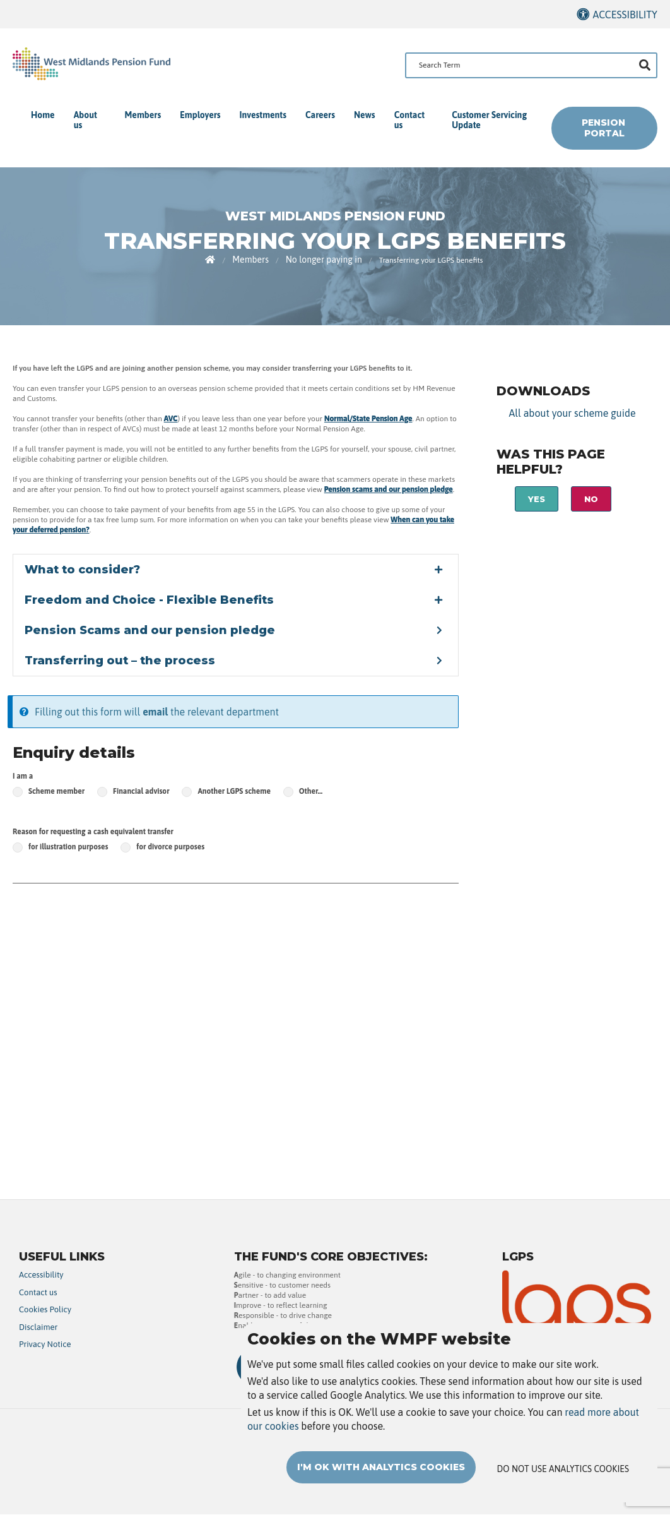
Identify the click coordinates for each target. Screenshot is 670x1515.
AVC (171, 418)
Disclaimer (38, 1327)
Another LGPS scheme (234, 791)
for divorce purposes (170, 846)
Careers (320, 115)
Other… (310, 791)
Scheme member (56, 791)
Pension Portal (605, 128)
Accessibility (624, 14)
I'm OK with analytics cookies (381, 1467)
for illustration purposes (68, 846)
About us (85, 120)
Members (143, 115)
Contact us (409, 120)
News (364, 115)
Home (43, 115)
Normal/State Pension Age (368, 418)
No (591, 499)
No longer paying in (324, 259)
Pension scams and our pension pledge (388, 489)
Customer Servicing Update (489, 120)
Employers (200, 115)
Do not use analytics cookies (563, 1469)
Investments (263, 115)
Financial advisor (141, 791)
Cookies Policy (45, 1309)
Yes (536, 499)
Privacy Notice (45, 1344)
